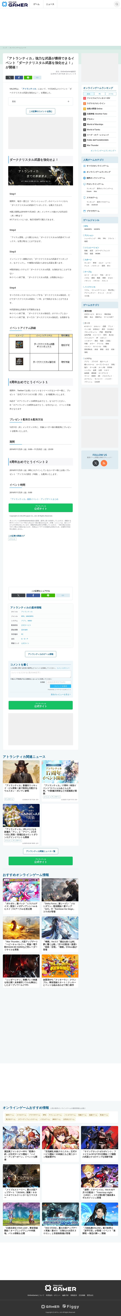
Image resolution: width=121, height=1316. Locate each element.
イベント (12, 539)
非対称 (109, 367)
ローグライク (103, 373)
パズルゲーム (45, 1120)
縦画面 (86, 373)
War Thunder (92, 145)
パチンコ (87, 281)
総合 (88, 94)
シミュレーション (91, 247)
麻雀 (93, 278)
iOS (88, 205)
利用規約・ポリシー (53, 1296)
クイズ (109, 293)
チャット (101, 293)
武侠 (112, 349)
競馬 (103, 266)
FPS (99, 238)
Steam (89, 191)
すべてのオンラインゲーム (96, 166)
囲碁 (98, 278)
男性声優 (108, 332)
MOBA (97, 253)
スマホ (111, 94)
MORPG (97, 229)
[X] (95, 463)
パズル (86, 278)
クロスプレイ (107, 376)
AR (99, 376)
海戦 (86, 352)
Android (95, 205)
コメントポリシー (63, 669)
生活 (107, 349)
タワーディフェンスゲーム (27, 1120)
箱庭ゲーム (93, 1116)
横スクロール (89, 364)
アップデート (9, 800)
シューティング (90, 238)
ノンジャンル (89, 287)
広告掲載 (82, 1296)
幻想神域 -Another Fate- (97, 114)
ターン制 (102, 367)
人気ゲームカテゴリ (93, 159)
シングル (87, 370)
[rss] (104, 463)
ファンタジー (89, 338)
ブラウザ (94, 361)
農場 (101, 349)
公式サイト (25, 643)
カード (86, 275)
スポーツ (88, 259)
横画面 (93, 373)
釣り (108, 266)
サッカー (87, 263)
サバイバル (97, 346)
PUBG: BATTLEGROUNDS (98, 140)
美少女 (111, 335)
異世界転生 (88, 349)
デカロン (90, 119)
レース (108, 263)
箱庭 (91, 253)
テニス (86, 266)
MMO (30, 621)
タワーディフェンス (102, 250)
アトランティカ (29, 88)
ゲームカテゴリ (91, 305)
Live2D (97, 382)
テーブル (88, 272)
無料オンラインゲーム (94, 178)
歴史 (96, 341)
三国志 (108, 341)
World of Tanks (93, 129)
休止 (91, 317)
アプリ (23, 621)
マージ (86, 376)
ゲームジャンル (91, 220)
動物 (107, 343)
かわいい (97, 326)
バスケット (95, 266)
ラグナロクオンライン (96, 103)
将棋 (104, 278)
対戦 (113, 364)
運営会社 (90, 1296)
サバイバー (99, 379)
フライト (111, 238)
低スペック (104, 361)
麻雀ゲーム (57, 1120)
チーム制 (93, 367)
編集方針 (65, 1296)
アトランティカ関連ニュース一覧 (40, 852)
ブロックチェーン (90, 332)
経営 (91, 250)
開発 (86, 317)
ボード (108, 275)
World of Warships (95, 124)
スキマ (106, 370)
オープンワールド (102, 364)
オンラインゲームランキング (98, 87)
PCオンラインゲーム (93, 184)
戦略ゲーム (82, 1116)
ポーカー (94, 275)
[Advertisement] (60, 27)
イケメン (87, 346)
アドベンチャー (90, 293)
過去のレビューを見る (60, 695)
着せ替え (111, 290)
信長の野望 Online (94, 108)
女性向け (96, 329)
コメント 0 (72, 74)
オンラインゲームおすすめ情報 (26, 1108)
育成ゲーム (104, 1116)
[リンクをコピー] (37, 77)
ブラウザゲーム (91, 211)
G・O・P (24, 639)
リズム (86, 290)
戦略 (86, 250)
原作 (103, 329)
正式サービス (26, 625)
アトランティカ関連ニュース (24, 757)
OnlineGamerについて (36, 1296)
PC (22, 634)
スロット (105, 281)
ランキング (91, 188)
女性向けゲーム (69, 1120)
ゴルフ (101, 263)
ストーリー (97, 335)
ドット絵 (87, 329)
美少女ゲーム (10, 1120)
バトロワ (108, 379)
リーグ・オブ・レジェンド (98, 135)
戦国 (101, 341)
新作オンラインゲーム (105, 188)
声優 (101, 332)
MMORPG (29, 616)
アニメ (110, 326)
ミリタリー (88, 341)
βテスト (99, 314)
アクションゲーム (55, 1116)
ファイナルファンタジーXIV (98, 98)
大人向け (110, 329)
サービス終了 (109, 317)
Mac (95, 191)
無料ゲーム (10, 1116)
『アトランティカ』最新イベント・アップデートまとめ (34, 499)
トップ (5, 48)
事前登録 (107, 314)
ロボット (103, 338)
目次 (14, 101)
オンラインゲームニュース (18, 48)
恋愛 (104, 326)
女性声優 (87, 335)
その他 (86, 296)
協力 (86, 367)
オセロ (110, 278)
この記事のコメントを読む (40, 111)
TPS (104, 238)
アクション (89, 235)
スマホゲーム (90, 197)
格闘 (86, 241)
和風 (105, 346)
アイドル (100, 343)
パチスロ (96, 281)
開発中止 (98, 317)
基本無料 (24, 630)
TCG (101, 275)
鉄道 (96, 349)
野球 (94, 263)
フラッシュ (88, 382)
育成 (86, 253)
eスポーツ (88, 326)
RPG (22, 616)
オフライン (88, 379)
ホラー (92, 343)
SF (97, 338)
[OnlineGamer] (60, 1292)
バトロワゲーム (70, 1116)
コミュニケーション (98, 290)
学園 (86, 343)
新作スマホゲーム (103, 202)
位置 (100, 370)
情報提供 (74, 1296)
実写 (105, 335)
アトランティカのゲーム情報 (40, 654)
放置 (94, 370)
